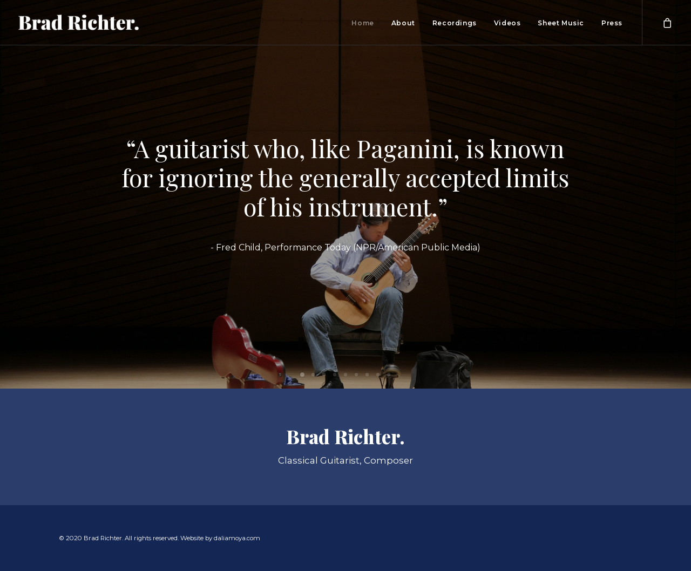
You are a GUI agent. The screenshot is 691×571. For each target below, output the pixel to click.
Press (611, 23)
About (403, 23)
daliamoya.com (237, 538)
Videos (507, 23)
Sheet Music (561, 23)
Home (362, 23)
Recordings (454, 23)
